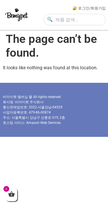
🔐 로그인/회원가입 (89, 8)
